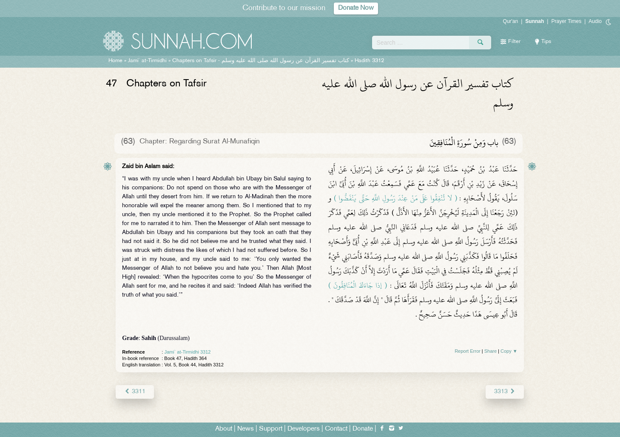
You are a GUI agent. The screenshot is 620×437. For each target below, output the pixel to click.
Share (490, 351)
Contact (336, 429)
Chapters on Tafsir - (260, 60)
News (245, 429)
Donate (363, 429)
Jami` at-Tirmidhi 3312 (187, 351)
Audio (595, 21)
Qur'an (510, 21)
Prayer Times (566, 21)
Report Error (468, 351)
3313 (504, 391)
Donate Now (356, 8)
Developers (303, 429)
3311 (134, 391)
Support (270, 429)
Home (115, 60)
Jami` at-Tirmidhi (147, 60)
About (223, 429)
